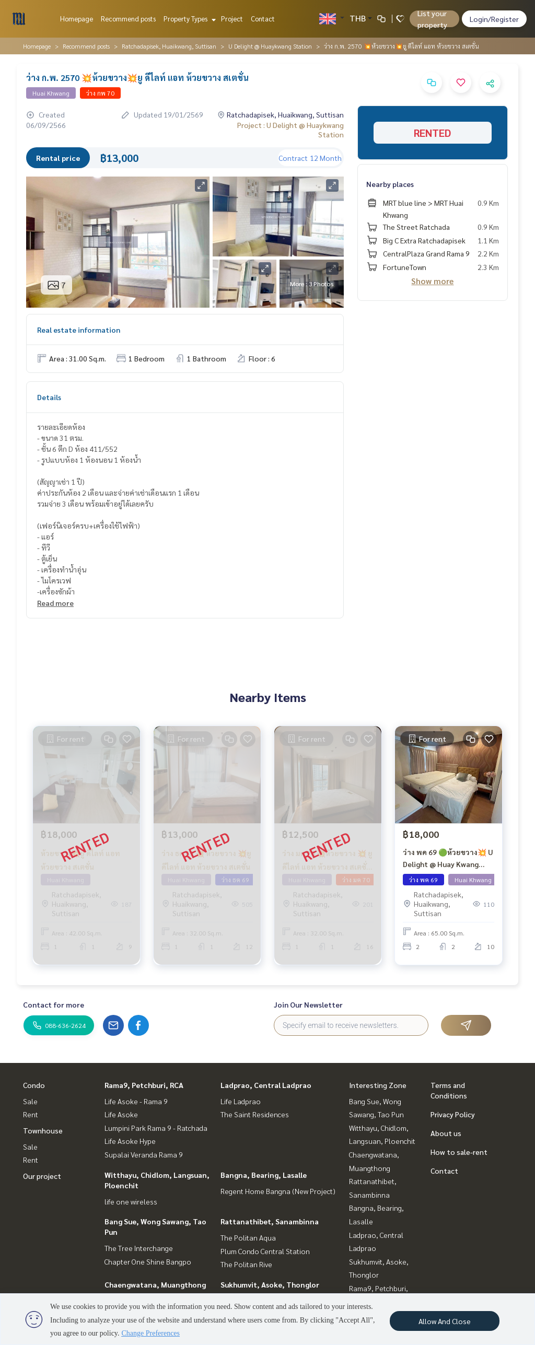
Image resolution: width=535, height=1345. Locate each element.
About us (446, 1133)
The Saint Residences (254, 1114)
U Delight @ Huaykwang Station (270, 46)
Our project (42, 1175)
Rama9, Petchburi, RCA (143, 1085)
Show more (432, 280)
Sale (30, 1101)
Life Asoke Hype (130, 1140)
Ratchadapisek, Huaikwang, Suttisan (169, 46)
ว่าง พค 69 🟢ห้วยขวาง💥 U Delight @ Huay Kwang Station (448, 862)
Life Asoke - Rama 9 (136, 1101)
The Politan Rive (246, 1264)
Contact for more (53, 1004)
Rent (30, 1114)
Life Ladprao (240, 1101)
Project (232, 18)
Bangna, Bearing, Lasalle (263, 1174)
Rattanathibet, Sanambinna (269, 1221)
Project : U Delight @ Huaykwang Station (290, 129)
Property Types (188, 18)
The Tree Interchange (138, 1248)
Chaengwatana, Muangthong (155, 1284)
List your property (432, 18)
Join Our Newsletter (308, 1004)
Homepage (76, 18)
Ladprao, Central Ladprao (265, 1085)
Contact (263, 18)
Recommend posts (128, 18)
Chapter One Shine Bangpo (147, 1261)
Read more (55, 602)
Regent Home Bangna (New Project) (277, 1191)
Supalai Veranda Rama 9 (143, 1154)
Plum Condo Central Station (265, 1251)
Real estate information (78, 329)
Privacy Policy (453, 1114)
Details (49, 397)
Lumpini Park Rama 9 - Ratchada (155, 1127)
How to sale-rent (459, 1151)
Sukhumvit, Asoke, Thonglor (269, 1284)
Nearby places (390, 184)
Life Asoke (121, 1114)
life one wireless (130, 1201)
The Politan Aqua (248, 1237)
